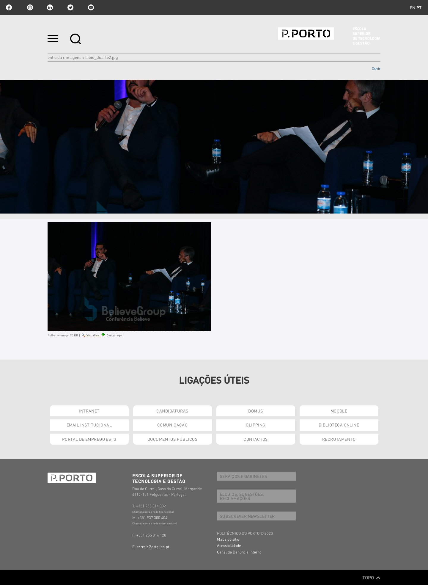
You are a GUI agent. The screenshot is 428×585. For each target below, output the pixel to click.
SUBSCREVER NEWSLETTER (247, 516)
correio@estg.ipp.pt (153, 546)
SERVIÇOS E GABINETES (243, 476)
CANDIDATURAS (172, 410)
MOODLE (339, 410)
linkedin (50, 7)
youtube (91, 7)
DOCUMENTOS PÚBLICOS (172, 439)
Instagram (29, 7)
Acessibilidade (229, 545)
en (412, 7)
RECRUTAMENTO (338, 439)
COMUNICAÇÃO (172, 424)
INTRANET (89, 410)
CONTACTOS (255, 439)
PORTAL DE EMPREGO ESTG (89, 439)
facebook (9, 7)
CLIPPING (255, 424)
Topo (371, 578)
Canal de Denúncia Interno (239, 551)
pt (418, 7)
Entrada (55, 57)
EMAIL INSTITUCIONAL (89, 424)
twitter (70, 7)
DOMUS (255, 410)
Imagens (73, 57)
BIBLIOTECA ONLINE (339, 424)
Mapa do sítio (228, 539)
